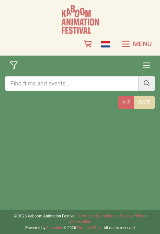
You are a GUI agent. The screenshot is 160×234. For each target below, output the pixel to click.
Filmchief (54, 228)
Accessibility (80, 222)
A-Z (126, 102)
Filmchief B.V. (89, 228)
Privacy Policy (132, 216)
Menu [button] (137, 44)
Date (145, 102)
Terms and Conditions (98, 216)
